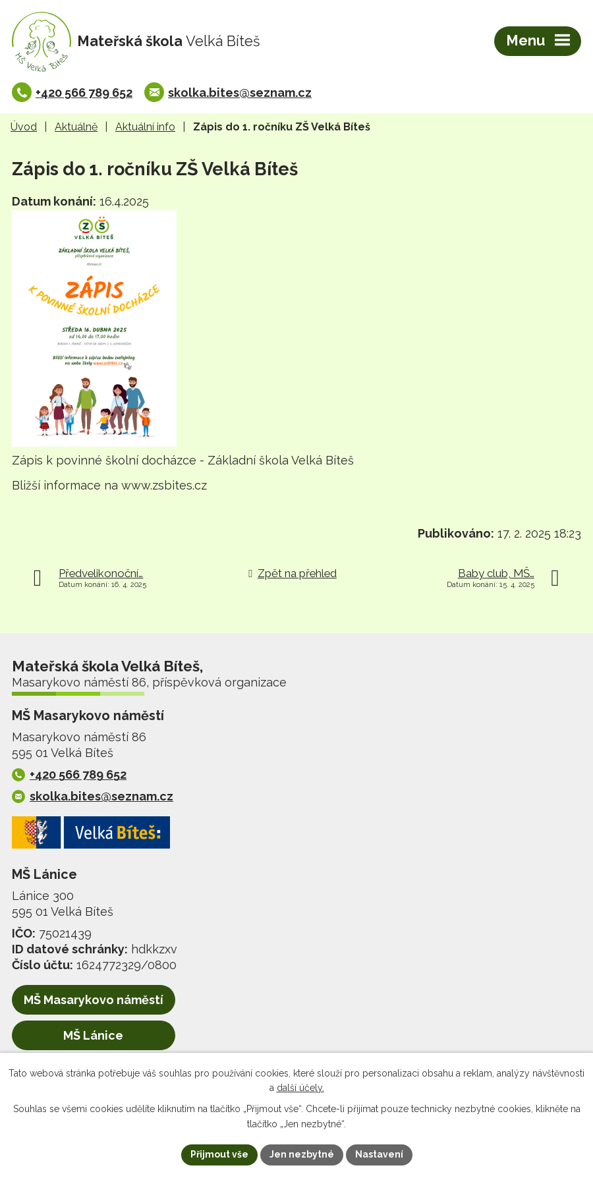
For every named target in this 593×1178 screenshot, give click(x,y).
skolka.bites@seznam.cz (240, 92)
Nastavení (379, 1154)
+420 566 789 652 (84, 92)
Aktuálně (76, 127)
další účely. (300, 1088)
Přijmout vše (219, 1154)
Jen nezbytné (301, 1154)
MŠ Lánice (93, 1035)
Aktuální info (145, 127)
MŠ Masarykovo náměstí (93, 1000)
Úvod (24, 127)
